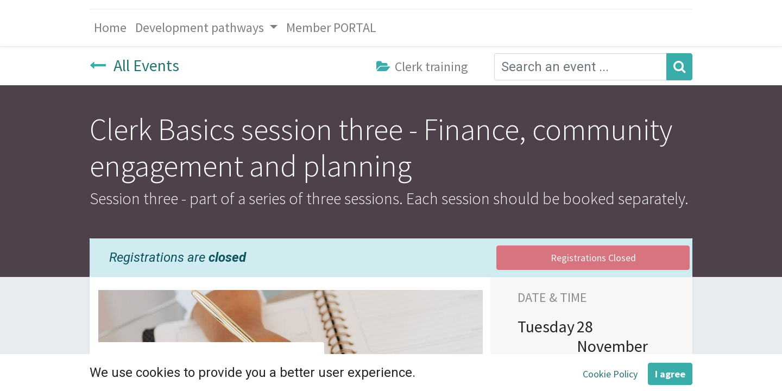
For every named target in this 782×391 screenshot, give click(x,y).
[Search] (679, 66)
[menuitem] (110, 28)
